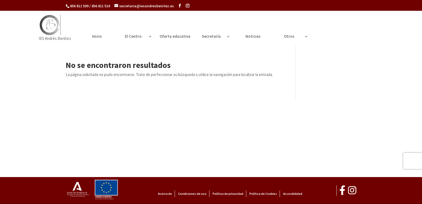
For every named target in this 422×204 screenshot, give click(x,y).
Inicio (97, 36)
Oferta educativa (175, 36)
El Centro (133, 36)
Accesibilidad (292, 194)
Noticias (253, 36)
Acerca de (165, 194)
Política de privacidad (228, 194)
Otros (289, 36)
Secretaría (211, 36)
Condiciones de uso (192, 194)
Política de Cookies (263, 194)
